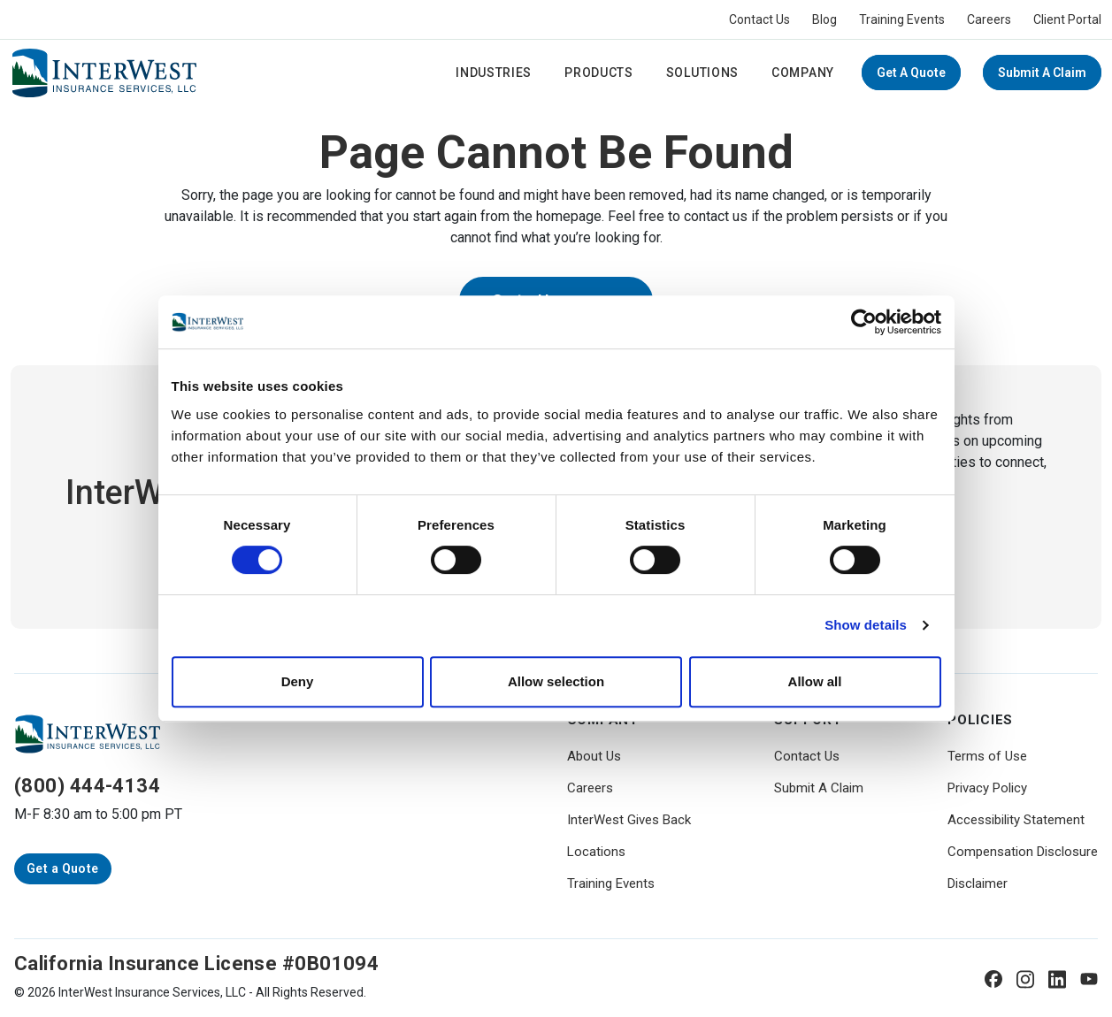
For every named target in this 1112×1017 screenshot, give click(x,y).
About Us (594, 756)
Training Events (902, 19)
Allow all (815, 681)
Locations (596, 852)
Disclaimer (977, 883)
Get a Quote (911, 72)
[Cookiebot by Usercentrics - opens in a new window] (863, 322)
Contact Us (759, 19)
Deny (297, 681)
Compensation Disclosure (1022, 852)
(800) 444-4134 (87, 786)
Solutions (702, 72)
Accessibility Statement (1016, 820)
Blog (824, 19)
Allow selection (556, 681)
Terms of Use (987, 756)
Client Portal (1067, 19)
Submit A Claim (1042, 72)
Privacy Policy (987, 788)
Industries (494, 72)
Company (802, 72)
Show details (865, 624)
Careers (989, 19)
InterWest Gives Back (629, 820)
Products (598, 72)
